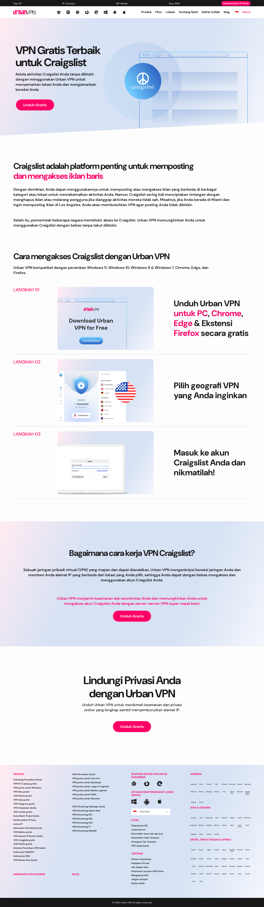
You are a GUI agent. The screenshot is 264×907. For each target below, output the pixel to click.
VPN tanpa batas (140, 845)
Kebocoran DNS (21, 856)
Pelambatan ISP (139, 825)
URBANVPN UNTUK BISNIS (29, 874)
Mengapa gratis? (140, 875)
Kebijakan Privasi (140, 863)
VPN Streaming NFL (82, 814)
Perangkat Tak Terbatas (143, 841)
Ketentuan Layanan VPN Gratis (147, 871)
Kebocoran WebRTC (23, 852)
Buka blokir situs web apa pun (147, 833)
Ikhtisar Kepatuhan (141, 859)
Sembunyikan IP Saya (24, 820)
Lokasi (170, 12)
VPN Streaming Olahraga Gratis (88, 806)
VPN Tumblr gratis (22, 811)
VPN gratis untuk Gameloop (86, 782)
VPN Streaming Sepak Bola (86, 810)
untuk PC (191, 313)
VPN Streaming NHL (82, 818)
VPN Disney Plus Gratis (25, 860)
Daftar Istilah (211, 12)
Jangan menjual (139, 879)
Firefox (186, 333)
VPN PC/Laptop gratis (25, 783)
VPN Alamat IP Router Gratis (28, 836)
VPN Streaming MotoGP (84, 830)
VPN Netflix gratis (22, 844)
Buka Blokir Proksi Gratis (26, 816)
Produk (146, 12)
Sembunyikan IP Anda (236, 3)
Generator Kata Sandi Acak (27, 828)
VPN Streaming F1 (81, 826)
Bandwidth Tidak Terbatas (145, 837)
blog (227, 12)
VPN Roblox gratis (22, 832)
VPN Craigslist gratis (24, 840)
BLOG (75, 874)
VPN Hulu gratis (21, 799)
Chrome (226, 313)
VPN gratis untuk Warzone (86, 798)
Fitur (158, 12)
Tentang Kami (188, 12)
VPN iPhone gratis (22, 795)
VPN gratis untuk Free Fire (86, 778)
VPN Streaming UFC (82, 822)
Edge (183, 323)
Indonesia (150, 811)
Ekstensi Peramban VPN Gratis (29, 848)
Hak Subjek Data (139, 867)
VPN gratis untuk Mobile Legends (89, 790)
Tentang (137, 853)
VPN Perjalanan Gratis (24, 807)
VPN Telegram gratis (24, 803)
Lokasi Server (138, 829)
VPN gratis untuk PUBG (84, 794)
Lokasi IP (18, 824)
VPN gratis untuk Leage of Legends (90, 786)
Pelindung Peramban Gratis (27, 779)
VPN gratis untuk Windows (27, 787)
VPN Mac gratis (21, 791)
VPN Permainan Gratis (83, 774)
